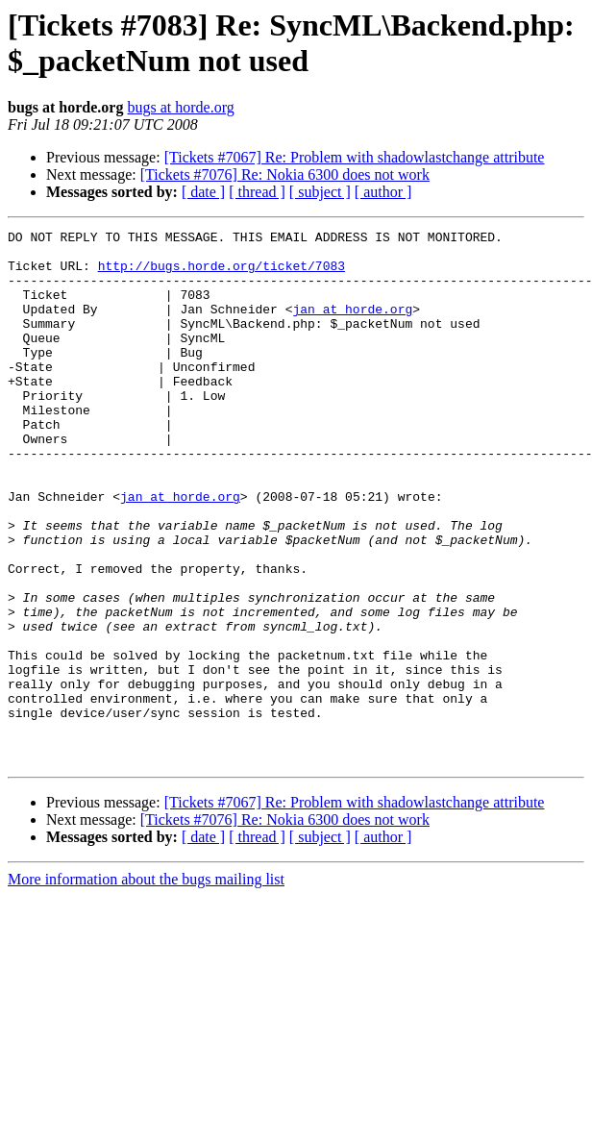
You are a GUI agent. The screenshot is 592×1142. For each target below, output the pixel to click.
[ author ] (383, 192)
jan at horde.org (352, 326)
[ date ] (203, 192)
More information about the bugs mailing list (146, 986)
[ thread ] (257, 192)
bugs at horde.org (180, 107)
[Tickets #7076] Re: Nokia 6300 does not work (285, 174)
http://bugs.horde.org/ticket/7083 (221, 274)
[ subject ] (320, 192)
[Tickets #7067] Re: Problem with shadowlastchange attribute (354, 157)
